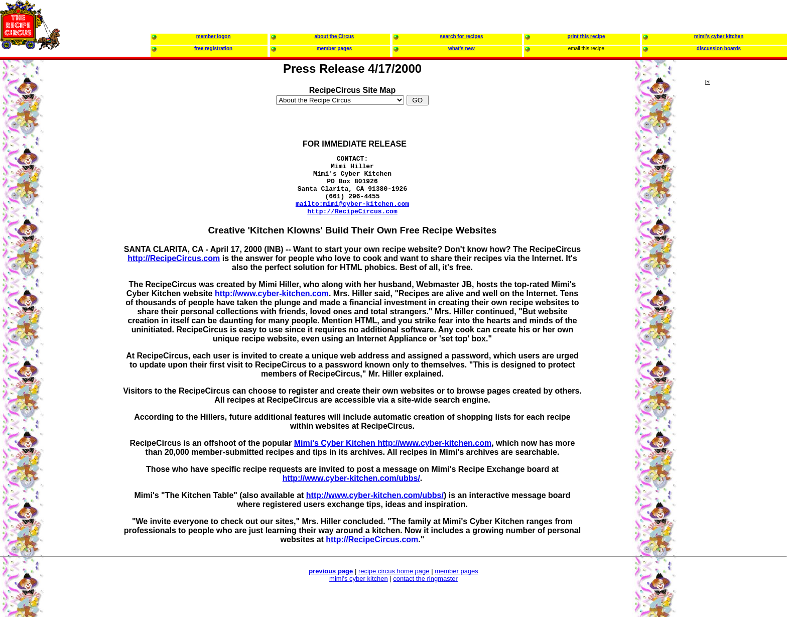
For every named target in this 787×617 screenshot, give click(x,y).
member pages (456, 583)
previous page (331, 583)
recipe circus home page (394, 583)
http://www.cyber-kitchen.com (272, 305)
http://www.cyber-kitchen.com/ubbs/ (351, 490)
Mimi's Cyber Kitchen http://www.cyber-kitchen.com (393, 455)
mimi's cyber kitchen (358, 590)
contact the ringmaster (425, 590)
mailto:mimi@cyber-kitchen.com (352, 213)
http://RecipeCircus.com (352, 222)
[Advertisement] (745, 271)
